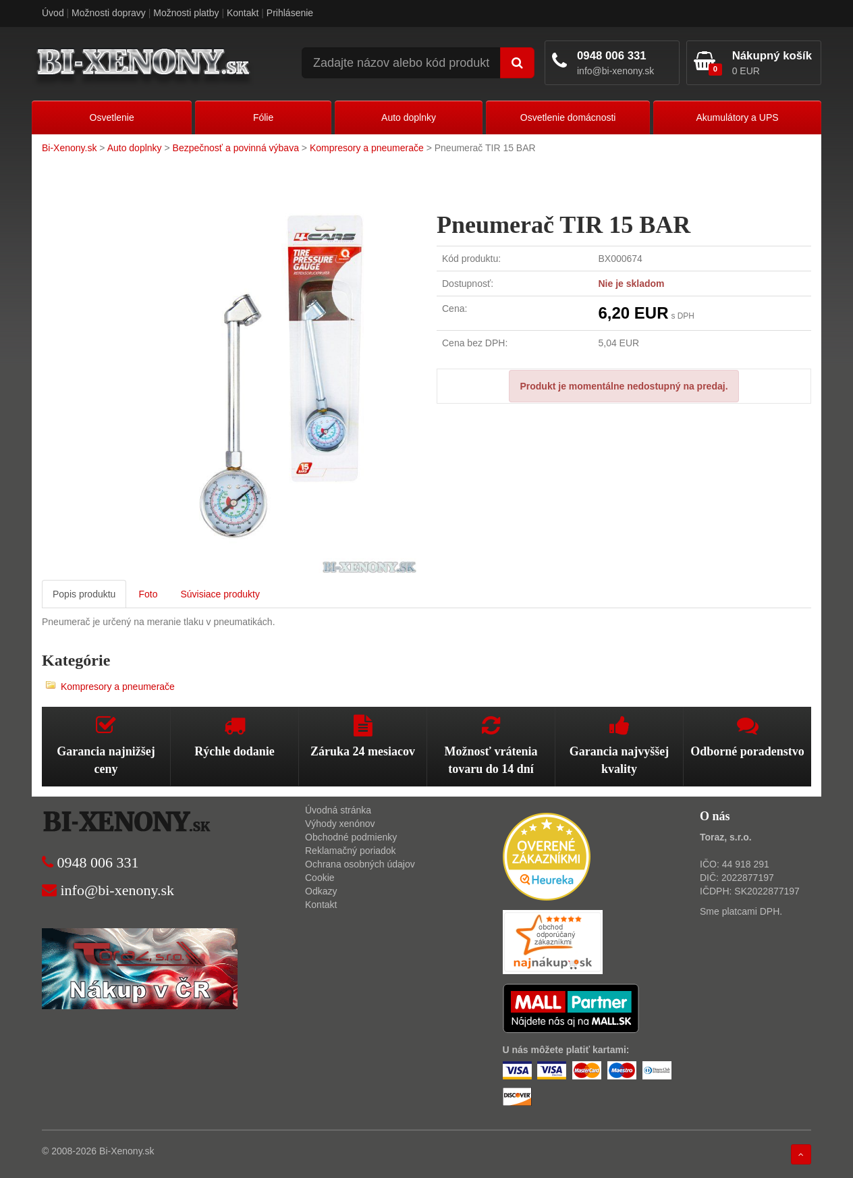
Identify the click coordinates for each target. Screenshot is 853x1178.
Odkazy (321, 891)
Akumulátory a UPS (737, 117)
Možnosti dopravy (109, 12)
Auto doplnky (408, 117)
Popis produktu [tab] (84, 594)
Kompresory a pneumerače (367, 147)
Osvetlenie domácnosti (568, 117)
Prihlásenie (290, 12)
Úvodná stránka (338, 810)
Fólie (263, 117)
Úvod (53, 12)
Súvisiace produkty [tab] (220, 594)
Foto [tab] (147, 594)
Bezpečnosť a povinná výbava (236, 147)
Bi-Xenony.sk (69, 147)
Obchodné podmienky (351, 837)
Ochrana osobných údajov (360, 864)
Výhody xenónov (340, 823)
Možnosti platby (186, 12)
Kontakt (242, 12)
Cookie (320, 877)
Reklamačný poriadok (350, 850)
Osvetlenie (112, 117)
